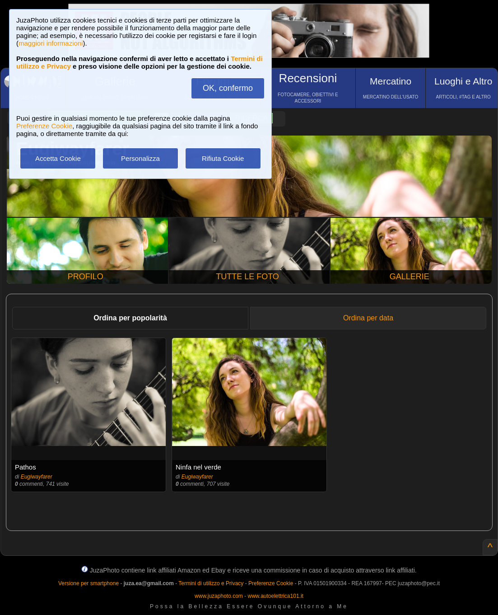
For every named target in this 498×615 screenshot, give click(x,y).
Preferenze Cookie (44, 126)
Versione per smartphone (88, 583)
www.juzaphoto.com (219, 596)
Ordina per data (368, 318)
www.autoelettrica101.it (275, 596)
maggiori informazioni (51, 43)
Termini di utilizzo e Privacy (210, 583)
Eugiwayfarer (36, 477)
